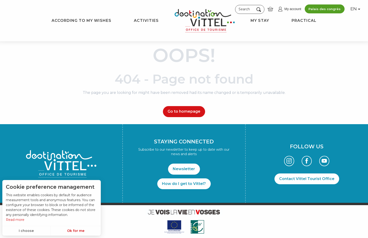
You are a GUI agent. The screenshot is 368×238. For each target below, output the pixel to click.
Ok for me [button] (75, 231)
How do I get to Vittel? (184, 183)
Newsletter (184, 169)
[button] (249, 9)
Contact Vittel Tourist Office (306, 179)
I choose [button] (26, 231)
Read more (15, 220)
